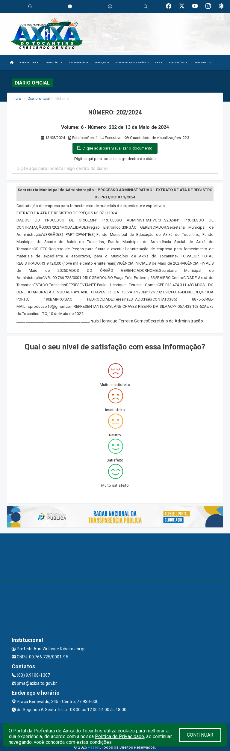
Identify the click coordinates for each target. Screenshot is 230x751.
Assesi (94, 747)
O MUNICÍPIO (54, 62)
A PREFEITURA (29, 62)
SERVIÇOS (101, 62)
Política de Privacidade (119, 736)
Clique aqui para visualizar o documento (114, 148)
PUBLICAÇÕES (178, 62)
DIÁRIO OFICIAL (202, 62)
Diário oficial (39, 98)
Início (16, 98)
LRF (159, 62)
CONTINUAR (200, 735)
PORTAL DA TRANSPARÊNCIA (132, 62)
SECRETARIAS (78, 62)
